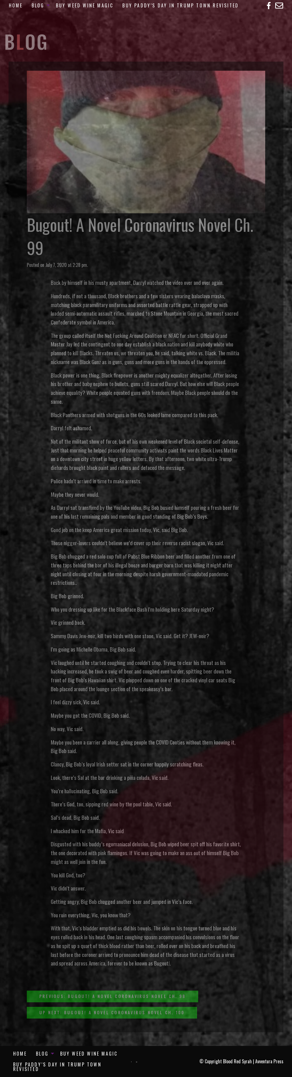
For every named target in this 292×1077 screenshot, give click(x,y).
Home (16, 5)
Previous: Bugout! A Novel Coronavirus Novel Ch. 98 (112, 996)
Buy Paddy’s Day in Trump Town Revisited (180, 5)
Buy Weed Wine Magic (84, 5)
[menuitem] (15, 5)
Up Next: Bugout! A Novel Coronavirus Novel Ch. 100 (111, 1012)
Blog (38, 5)
